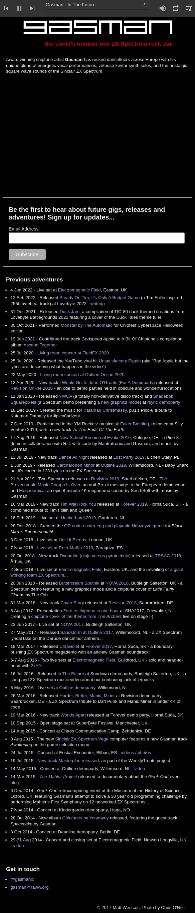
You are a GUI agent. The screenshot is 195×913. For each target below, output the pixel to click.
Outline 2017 (100, 632)
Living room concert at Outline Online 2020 (82, 374)
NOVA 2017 (71, 624)
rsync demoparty (163, 402)
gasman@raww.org (29, 887)
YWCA (65, 396)
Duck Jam (69, 311)
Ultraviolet (69, 646)
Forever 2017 (98, 646)
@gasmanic (22, 879)
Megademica (31, 490)
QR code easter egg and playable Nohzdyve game (114, 525)
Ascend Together (40, 344)
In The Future (70, 673)
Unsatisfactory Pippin (120, 360)
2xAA (36, 665)
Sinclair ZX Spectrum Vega (81, 738)
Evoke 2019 (119, 437)
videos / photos (136, 752)
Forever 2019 (134, 504)
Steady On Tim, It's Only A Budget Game (99, 297)
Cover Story (72, 602)
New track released (68, 760)
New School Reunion (80, 437)
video (139, 768)
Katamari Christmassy (105, 410)
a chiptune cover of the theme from (74, 616)
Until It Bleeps (72, 539)
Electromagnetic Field (79, 289)
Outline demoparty (77, 687)
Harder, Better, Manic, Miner (87, 695)
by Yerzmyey (85, 817)
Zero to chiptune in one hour (91, 610)
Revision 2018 (123, 602)
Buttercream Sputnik (79, 583)
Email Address (23, 228)
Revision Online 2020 (31, 388)
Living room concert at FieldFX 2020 (73, 352)
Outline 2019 (113, 465)
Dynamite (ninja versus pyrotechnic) (95, 555)
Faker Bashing (134, 423)
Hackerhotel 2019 (78, 517)
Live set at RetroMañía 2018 (65, 547)
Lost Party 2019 (129, 457)
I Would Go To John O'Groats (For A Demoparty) (107, 382)
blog (14, 782)
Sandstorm (70, 632)
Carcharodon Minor (75, 465)
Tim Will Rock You (78, 504)
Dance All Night (73, 457)
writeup (97, 303)
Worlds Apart (73, 714)
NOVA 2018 (117, 583)
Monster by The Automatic (87, 325)
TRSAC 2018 (168, 555)
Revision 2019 (105, 478)
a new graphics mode (118, 402)
